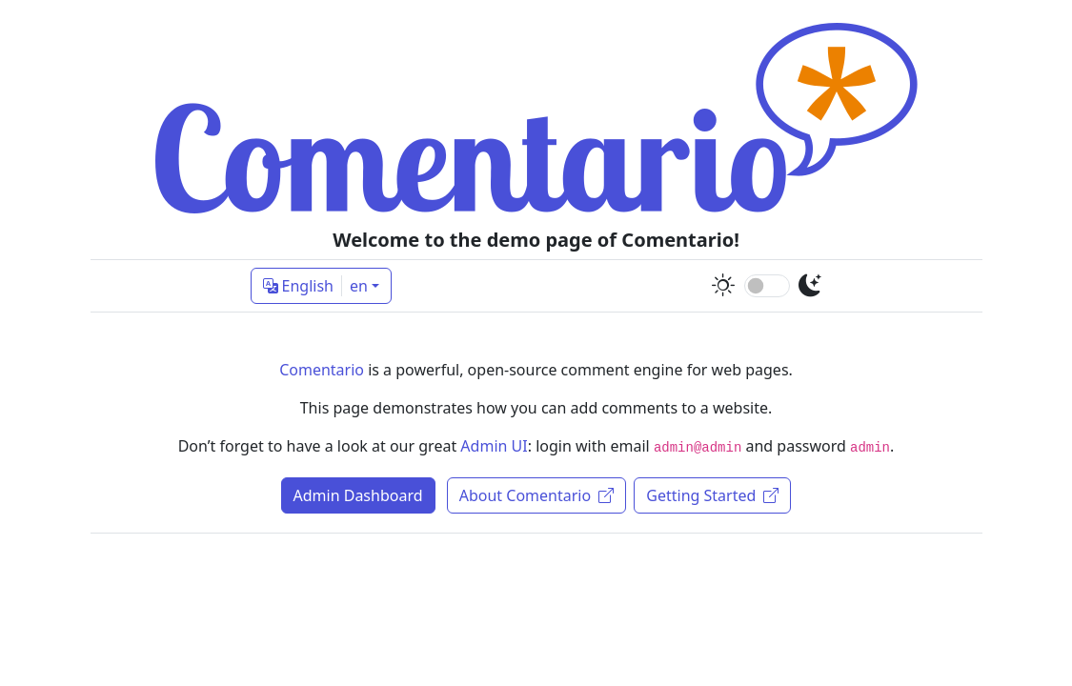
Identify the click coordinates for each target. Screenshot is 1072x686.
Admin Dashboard (358, 495)
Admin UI (493, 445)
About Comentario (537, 495)
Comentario (321, 369)
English (315, 285)
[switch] (767, 285)
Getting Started (712, 495)
